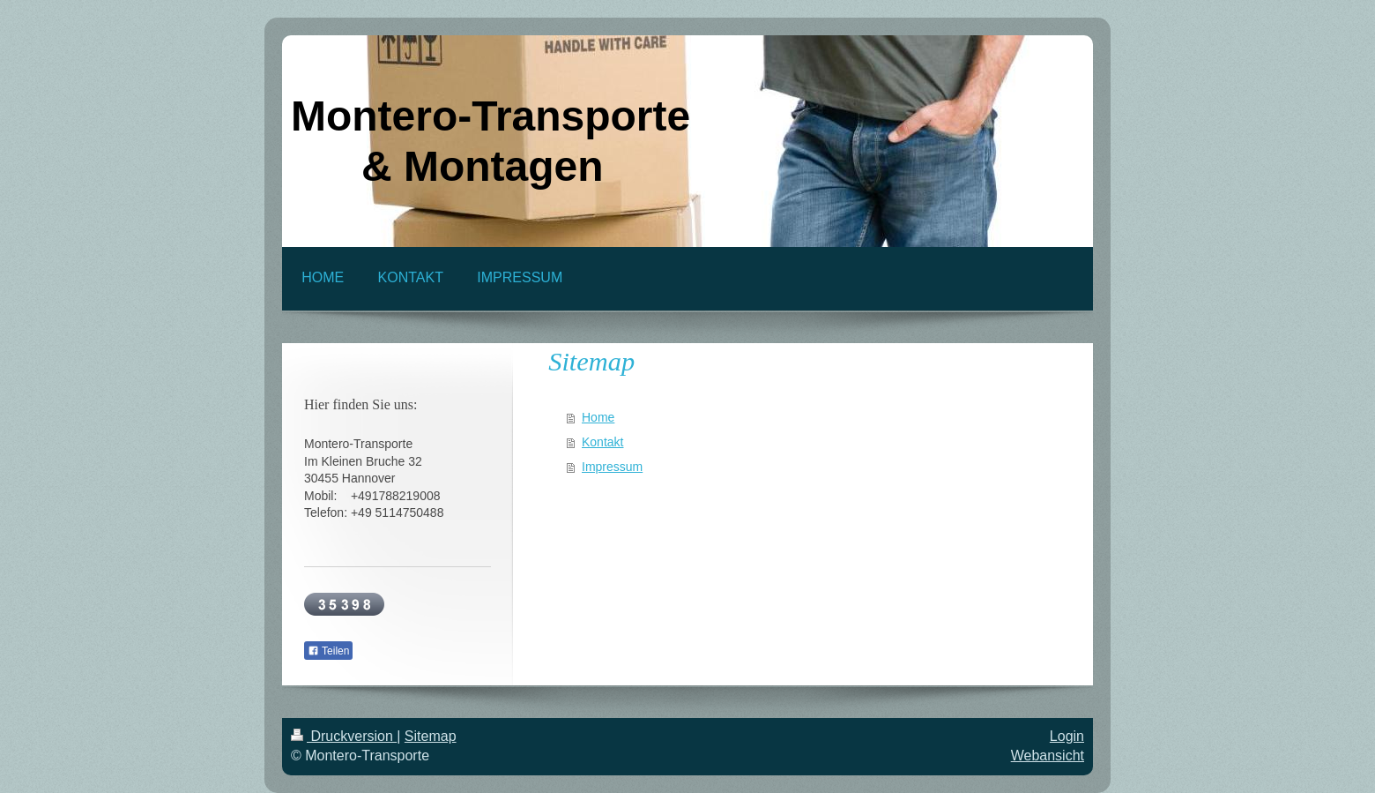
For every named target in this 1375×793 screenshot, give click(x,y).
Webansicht (1047, 755)
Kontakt (602, 442)
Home (598, 417)
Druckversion (344, 736)
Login (1067, 736)
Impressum (612, 467)
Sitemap (431, 736)
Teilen (328, 651)
